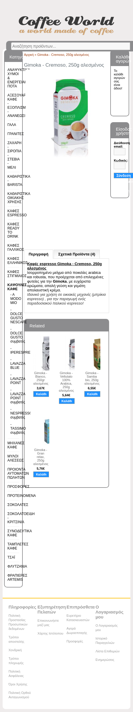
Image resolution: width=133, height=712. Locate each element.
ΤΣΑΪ (11, 557)
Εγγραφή (123, 191)
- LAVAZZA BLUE (12, 363)
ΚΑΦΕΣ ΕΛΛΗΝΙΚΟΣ (18, 261)
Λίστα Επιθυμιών (107, 651)
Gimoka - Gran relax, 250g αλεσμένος (40, 457)
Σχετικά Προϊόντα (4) (76, 254)
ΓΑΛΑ (12, 125)
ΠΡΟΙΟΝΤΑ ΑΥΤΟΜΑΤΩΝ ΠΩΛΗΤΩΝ (18, 473)
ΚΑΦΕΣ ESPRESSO (17, 213)
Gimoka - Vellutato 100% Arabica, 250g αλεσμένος (66, 381)
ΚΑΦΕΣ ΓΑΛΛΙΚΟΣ (16, 247)
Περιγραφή (38, 254)
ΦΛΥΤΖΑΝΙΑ (17, 566)
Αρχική (29, 54)
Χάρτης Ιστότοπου (51, 633)
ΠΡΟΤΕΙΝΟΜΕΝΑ (22, 496)
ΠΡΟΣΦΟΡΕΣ (19, 487)
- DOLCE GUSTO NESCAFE (12, 316)
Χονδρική (15, 650)
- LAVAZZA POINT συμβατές (12, 396)
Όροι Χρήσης (17, 684)
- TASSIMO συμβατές (12, 428)
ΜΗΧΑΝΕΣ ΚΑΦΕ (16, 445)
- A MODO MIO (12, 299)
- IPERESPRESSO (12, 350)
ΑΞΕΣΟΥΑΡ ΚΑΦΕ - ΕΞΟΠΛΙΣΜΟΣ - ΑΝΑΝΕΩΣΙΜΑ (19, 105)
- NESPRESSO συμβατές (12, 413)
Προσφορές (74, 641)
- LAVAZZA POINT (12, 379)
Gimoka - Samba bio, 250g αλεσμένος (91, 378)
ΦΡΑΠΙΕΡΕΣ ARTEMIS (17, 577)
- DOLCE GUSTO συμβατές (12, 335)
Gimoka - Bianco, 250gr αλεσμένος (40, 378)
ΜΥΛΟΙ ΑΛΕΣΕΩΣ (16, 458)
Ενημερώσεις (104, 659)
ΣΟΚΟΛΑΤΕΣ (18, 505)
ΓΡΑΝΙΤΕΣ (16, 134)
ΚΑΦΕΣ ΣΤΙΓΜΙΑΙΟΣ (17, 274)
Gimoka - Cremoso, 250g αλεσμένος (63, 54)
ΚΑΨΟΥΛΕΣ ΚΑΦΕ (17, 287)
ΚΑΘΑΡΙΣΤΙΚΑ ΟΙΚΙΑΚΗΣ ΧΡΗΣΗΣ (19, 198)
